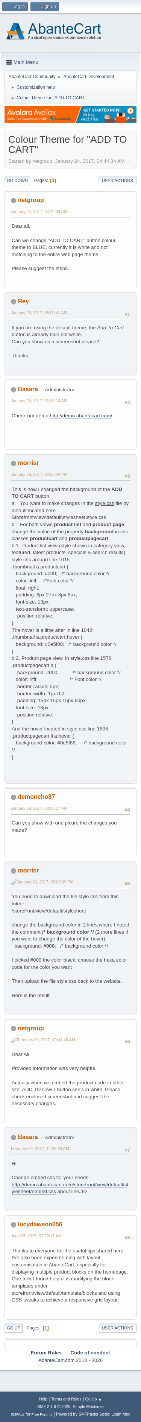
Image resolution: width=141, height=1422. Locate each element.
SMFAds (17, 1414)
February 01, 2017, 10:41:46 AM (46, 1040)
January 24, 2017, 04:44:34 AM (39, 211)
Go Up (13, 1328)
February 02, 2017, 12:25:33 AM (40, 1148)
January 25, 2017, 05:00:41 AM (39, 312)
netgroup (31, 200)
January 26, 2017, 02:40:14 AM (39, 400)
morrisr (28, 463)
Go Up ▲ (93, 1399)
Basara (28, 389)
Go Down (17, 180)
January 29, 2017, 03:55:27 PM (39, 808)
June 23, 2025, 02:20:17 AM (36, 1236)
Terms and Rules (66, 1399)
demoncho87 (36, 797)
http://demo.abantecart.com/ (81, 415)
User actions (117, 180)
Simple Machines (88, 1406)
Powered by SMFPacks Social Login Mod (93, 1414)
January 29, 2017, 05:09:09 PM (45, 882)
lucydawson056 (40, 1224)
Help (43, 1399)
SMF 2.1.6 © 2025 (53, 1406)
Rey (23, 301)
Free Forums (42, 1414)
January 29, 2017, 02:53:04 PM (39, 474)
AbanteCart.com (56, 1360)
